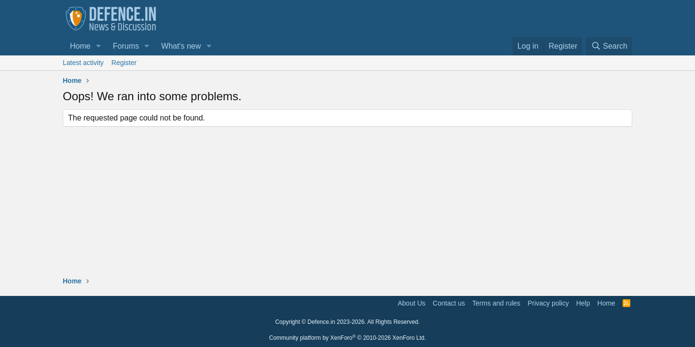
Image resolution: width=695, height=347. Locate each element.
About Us (412, 303)
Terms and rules (497, 303)
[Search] (609, 46)
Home (80, 46)
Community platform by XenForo (347, 337)
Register (124, 63)
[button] (99, 46)
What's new (181, 46)
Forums (126, 46)
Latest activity (83, 63)
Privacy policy (548, 303)
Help (583, 303)
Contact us (449, 303)
